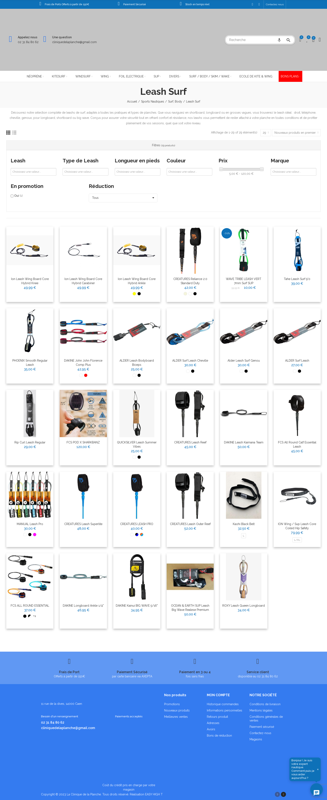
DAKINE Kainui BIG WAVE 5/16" (137, 605)
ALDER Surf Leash (297, 360)
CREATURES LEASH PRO (136, 524)
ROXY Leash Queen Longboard (243, 605)
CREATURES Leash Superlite (83, 524)
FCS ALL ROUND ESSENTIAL (30, 605)
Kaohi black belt (244, 524)
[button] (275, 4)
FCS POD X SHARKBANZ (83, 442)
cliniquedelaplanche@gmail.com (74, 42)
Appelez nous (27, 37)
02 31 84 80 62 (28, 42)
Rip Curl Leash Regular (29, 442)
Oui (18, 195)
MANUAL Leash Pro (30, 524)
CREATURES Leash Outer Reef (190, 524)
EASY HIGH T (154, 794)
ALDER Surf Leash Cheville (190, 360)
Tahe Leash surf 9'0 (297, 279)
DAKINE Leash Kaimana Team (243, 442)
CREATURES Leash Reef (190, 442)
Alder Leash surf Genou (244, 360)
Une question (62, 37)
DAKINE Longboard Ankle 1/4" (83, 605)
